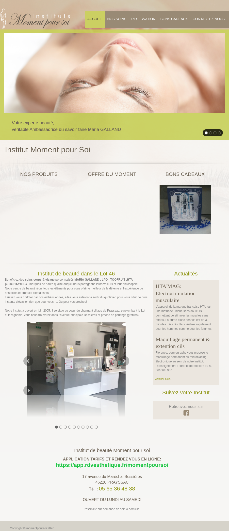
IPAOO (33, 518)
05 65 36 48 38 (117, 470)
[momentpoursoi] (35, 18)
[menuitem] (95, 19)
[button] (76, 342)
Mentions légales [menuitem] (21, 515)
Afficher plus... (163, 360)
